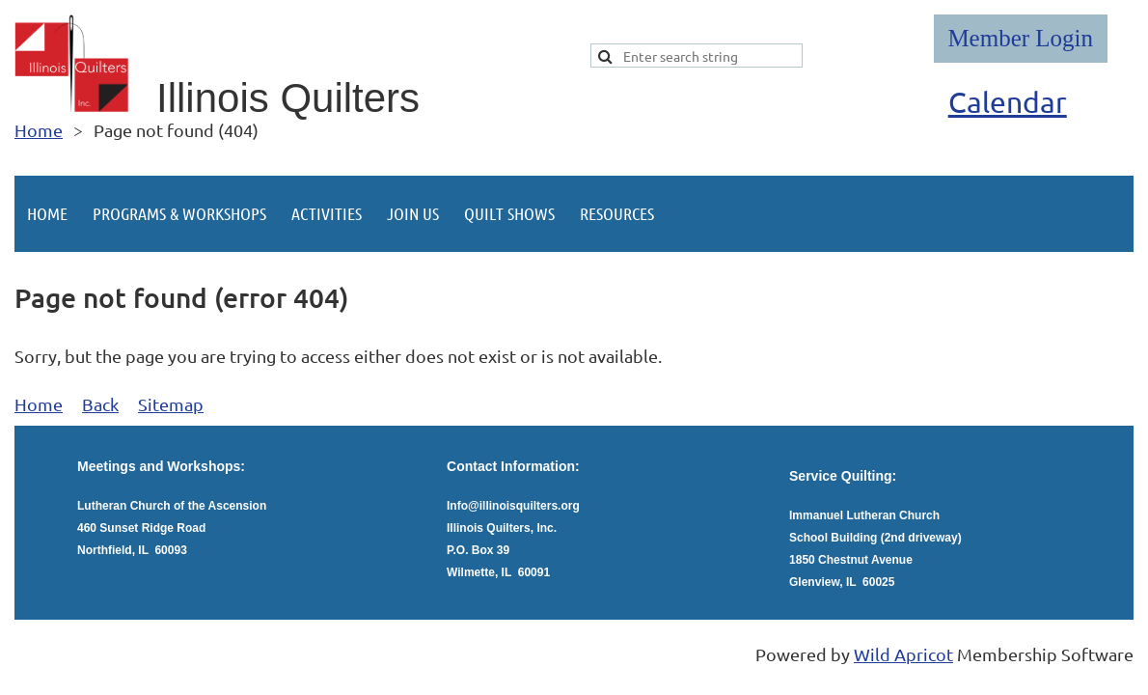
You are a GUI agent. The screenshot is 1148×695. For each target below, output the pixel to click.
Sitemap (171, 404)
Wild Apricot (903, 654)
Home (38, 130)
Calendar (1007, 102)
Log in (1020, 38)
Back (100, 404)
